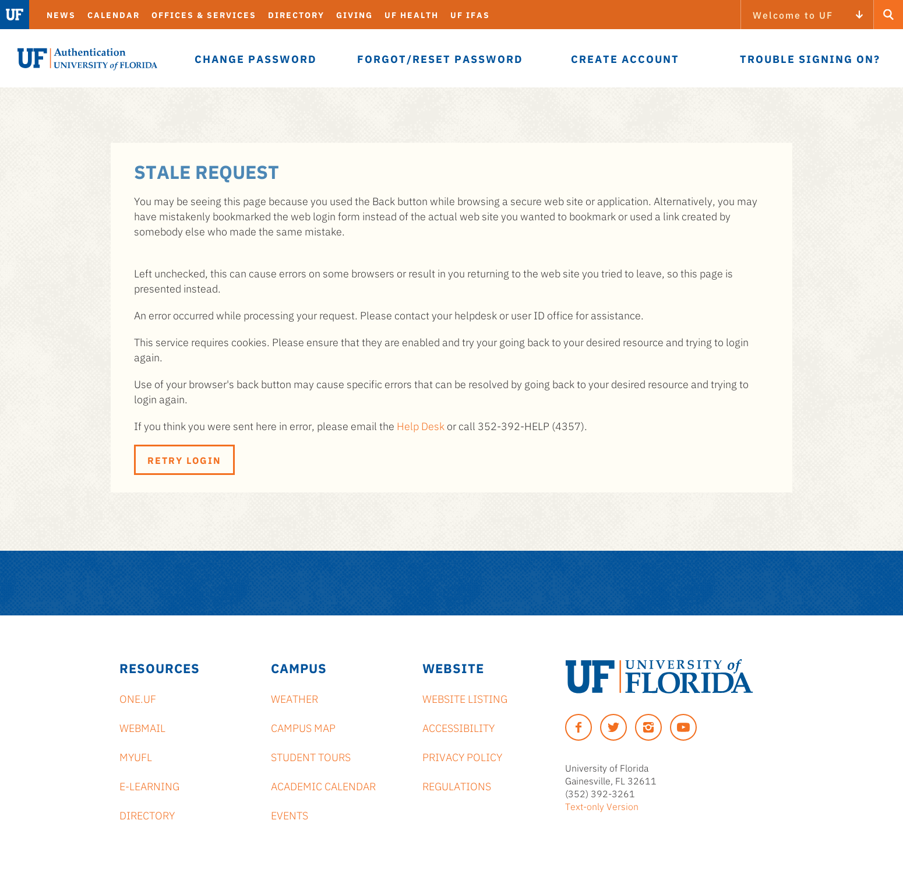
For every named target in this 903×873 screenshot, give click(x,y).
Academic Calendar (323, 786)
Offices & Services (203, 14)
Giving (354, 14)
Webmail (142, 727)
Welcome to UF (793, 14)
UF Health (412, 14)
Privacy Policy (462, 756)
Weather (294, 698)
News (61, 14)
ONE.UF (137, 698)
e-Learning (149, 786)
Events (289, 815)
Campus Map (303, 727)
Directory (296, 14)
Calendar (113, 14)
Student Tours (311, 756)
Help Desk (421, 425)
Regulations (456, 786)
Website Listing (464, 698)
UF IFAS (470, 14)
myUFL (135, 756)
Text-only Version (602, 806)
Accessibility (458, 727)
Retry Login (184, 459)
